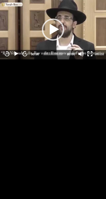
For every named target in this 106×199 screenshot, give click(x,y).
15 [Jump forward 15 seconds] (25, 54)
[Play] (16, 54)
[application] (53, 29)
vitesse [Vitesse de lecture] (99, 54)
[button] (53, 30)
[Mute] (81, 54)
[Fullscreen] (90, 54)
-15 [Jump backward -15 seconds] (7, 54)
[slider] (53, 54)
